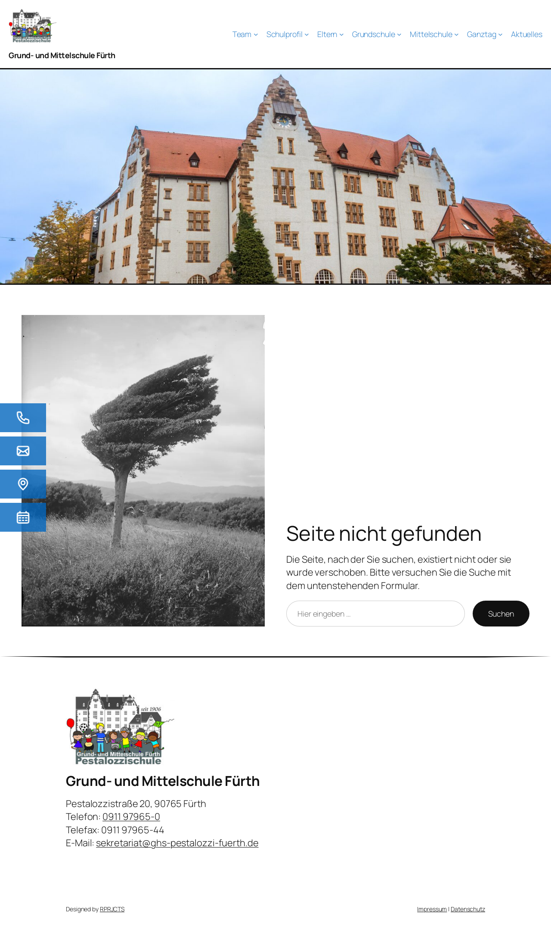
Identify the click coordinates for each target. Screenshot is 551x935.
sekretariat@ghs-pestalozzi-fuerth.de (177, 842)
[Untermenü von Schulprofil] (287, 34)
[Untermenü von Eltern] (330, 34)
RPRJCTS (112, 909)
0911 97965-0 (131, 816)
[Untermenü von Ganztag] (485, 34)
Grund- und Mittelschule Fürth (62, 55)
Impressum (432, 909)
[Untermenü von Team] (245, 34)
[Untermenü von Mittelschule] (434, 34)
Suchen (501, 613)
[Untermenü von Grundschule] (377, 34)
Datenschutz (468, 909)
